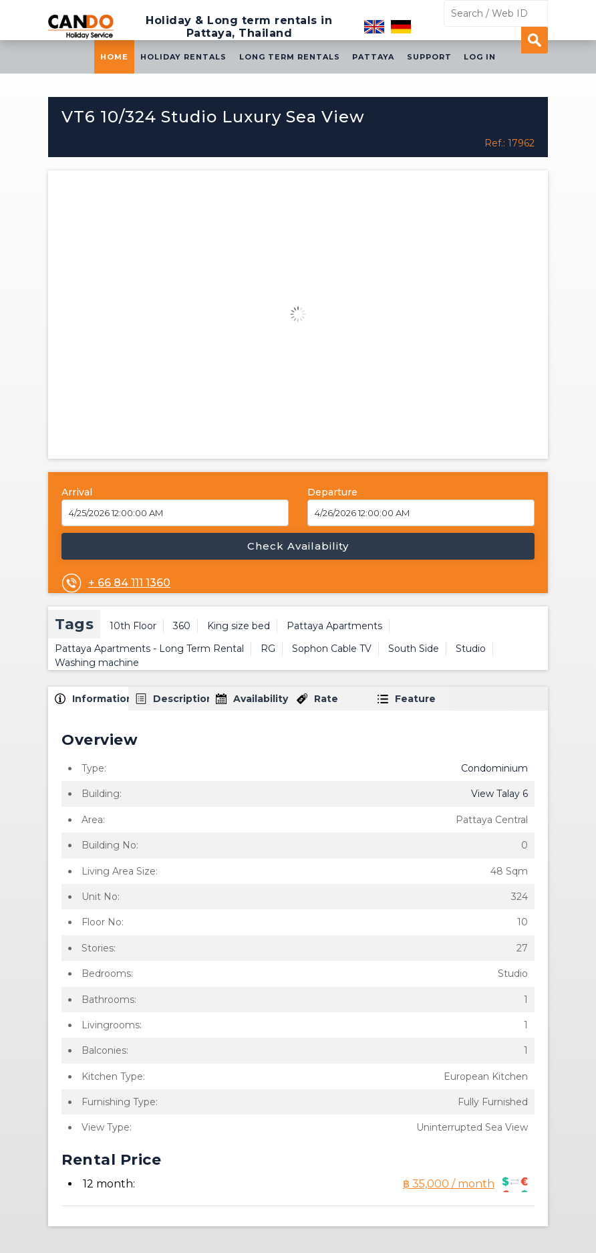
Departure (332, 492)
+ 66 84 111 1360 (129, 582)
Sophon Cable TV (331, 649)
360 (181, 626)
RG (268, 649)
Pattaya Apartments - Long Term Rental (149, 649)
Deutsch (401, 26)
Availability (260, 699)
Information (100, 699)
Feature (415, 699)
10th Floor (133, 626)
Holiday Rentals (183, 57)
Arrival (76, 492)
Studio (471, 649)
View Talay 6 (499, 794)
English (374, 26)
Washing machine (97, 663)
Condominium (494, 768)
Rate (326, 699)
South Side (413, 649)
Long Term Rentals (289, 57)
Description (181, 699)
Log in (480, 57)
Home (114, 57)
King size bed (238, 626)
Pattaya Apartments (334, 626)
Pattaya (373, 57)
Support (429, 57)
